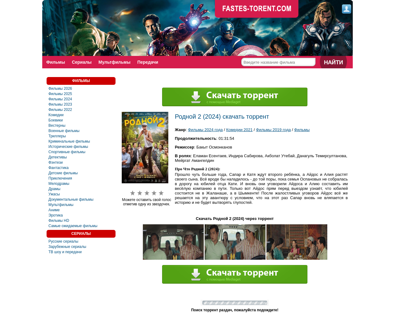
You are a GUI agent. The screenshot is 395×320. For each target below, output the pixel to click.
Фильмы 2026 (60, 88)
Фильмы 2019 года (273, 129)
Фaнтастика (58, 168)
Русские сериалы (63, 241)
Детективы (57, 157)
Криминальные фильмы (69, 141)
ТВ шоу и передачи (65, 252)
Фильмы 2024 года (205, 129)
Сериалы (82, 62)
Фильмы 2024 (60, 99)
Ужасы (54, 194)
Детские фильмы (63, 173)
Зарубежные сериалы (67, 247)
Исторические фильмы (68, 146)
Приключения (60, 178)
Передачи (147, 62)
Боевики (55, 120)
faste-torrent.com (257, 9)
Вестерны (57, 125)
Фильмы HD (58, 220)
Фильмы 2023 (60, 104)
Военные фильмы (63, 131)
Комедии (56, 115)
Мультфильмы (114, 62)
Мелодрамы (58, 183)
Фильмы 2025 (60, 94)
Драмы (54, 189)
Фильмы (55, 62)
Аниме (54, 210)
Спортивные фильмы (66, 152)
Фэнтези (55, 162)
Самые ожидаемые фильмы (73, 226)
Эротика (55, 215)
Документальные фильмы (70, 199)
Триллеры (57, 136)
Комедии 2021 (239, 129)
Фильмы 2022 (60, 109)
